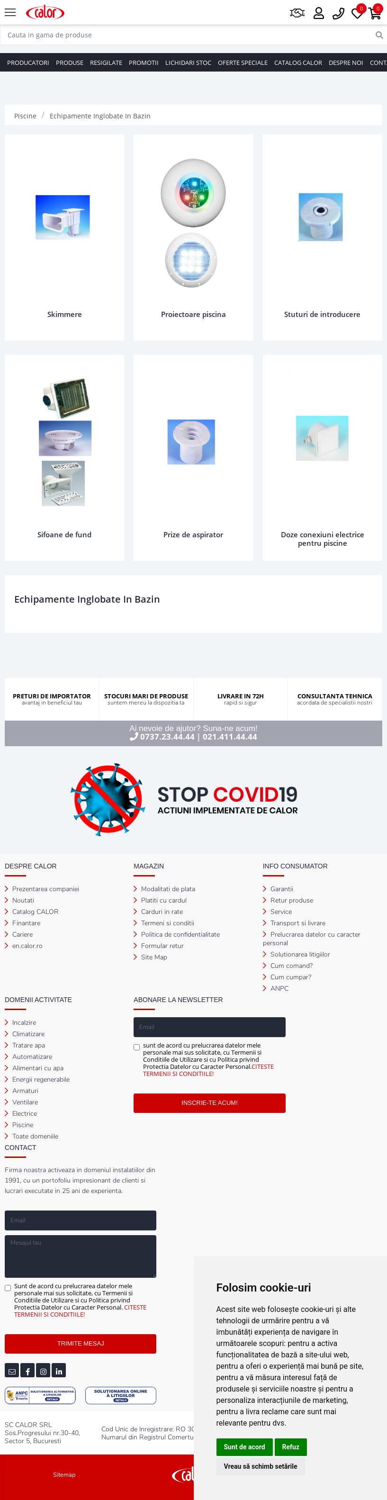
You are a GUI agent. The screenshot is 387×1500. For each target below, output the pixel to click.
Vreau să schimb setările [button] (260, 1466)
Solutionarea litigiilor (296, 954)
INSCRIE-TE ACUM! (209, 1102)
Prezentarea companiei (42, 889)
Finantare (22, 923)
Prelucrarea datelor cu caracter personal (311, 939)
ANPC (275, 988)
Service (277, 911)
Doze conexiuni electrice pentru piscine (322, 539)
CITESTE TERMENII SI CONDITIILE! (208, 1070)
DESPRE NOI (346, 62)
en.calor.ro (24, 945)
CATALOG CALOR (298, 62)
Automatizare (28, 1056)
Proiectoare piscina (193, 314)
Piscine (19, 1125)
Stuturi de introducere (322, 314)
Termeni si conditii (164, 923)
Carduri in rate (158, 911)
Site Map (150, 957)
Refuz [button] (291, 1447)
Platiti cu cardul (160, 900)
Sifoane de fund (64, 534)
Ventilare (21, 1102)
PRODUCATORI (28, 62)
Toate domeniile (31, 1136)
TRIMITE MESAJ (80, 1343)
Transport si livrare (294, 923)
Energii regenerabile (37, 1079)
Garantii (278, 889)
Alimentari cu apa (34, 1068)
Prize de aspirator (193, 534)
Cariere (19, 934)
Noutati (19, 900)
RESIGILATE (106, 62)
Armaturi (21, 1090)
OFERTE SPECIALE (243, 62)
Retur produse (288, 900)
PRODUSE (69, 62)
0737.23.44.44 (167, 736)
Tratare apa (25, 1045)
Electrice (21, 1113)
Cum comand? (288, 965)
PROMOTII (144, 62)
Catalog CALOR (32, 911)
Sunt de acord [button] (244, 1447)
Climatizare (25, 1034)
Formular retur (159, 945)
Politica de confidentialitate (177, 934)
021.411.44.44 (230, 736)
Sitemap (64, 1475)
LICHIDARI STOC (188, 62)
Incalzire (20, 1022)
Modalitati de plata (164, 889)
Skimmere (64, 314)
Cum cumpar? (287, 977)
